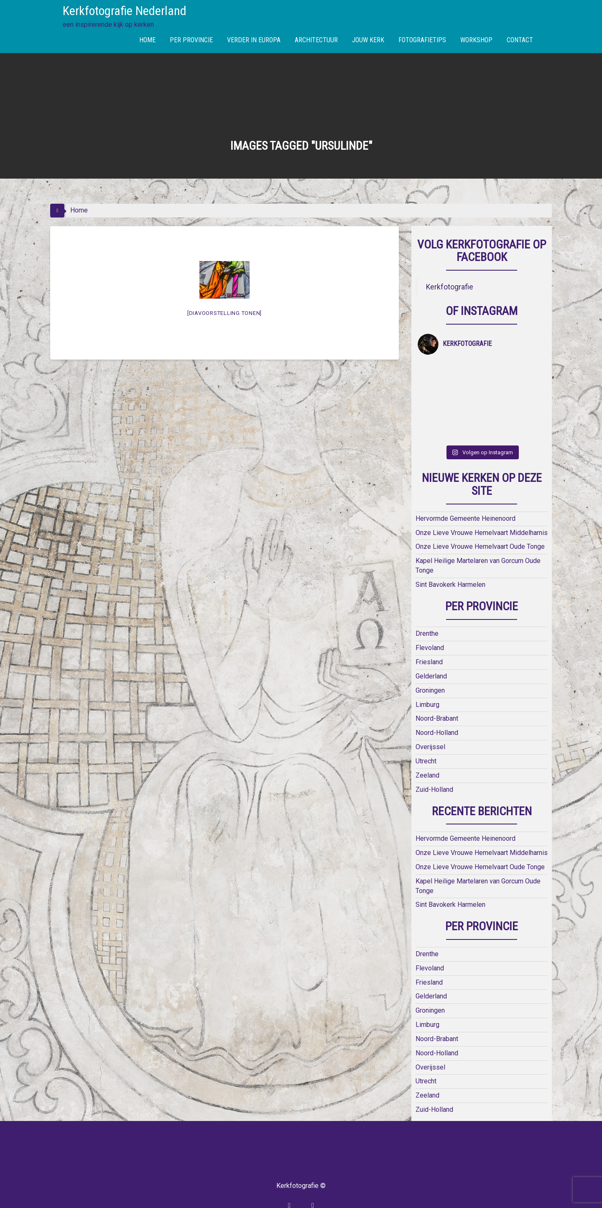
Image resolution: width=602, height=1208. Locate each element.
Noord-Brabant (437, 697)
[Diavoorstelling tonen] (224, 313)
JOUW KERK (368, 40)
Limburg (427, 683)
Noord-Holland (437, 712)
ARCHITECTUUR (316, 40)
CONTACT (520, 40)
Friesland (429, 641)
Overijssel (430, 726)
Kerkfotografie (449, 287)
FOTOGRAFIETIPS (422, 40)
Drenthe (427, 613)
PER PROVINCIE (191, 40)
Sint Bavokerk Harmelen (450, 563)
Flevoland (430, 627)
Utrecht (426, 740)
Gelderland (431, 655)
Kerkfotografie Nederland (124, 10)
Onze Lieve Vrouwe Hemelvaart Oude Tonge (480, 526)
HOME (147, 40)
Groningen (430, 669)
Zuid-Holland (434, 768)
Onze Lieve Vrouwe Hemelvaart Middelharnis (482, 511)
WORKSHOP (476, 40)
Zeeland (427, 754)
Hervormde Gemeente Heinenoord (465, 497)
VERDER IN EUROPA (254, 40)
